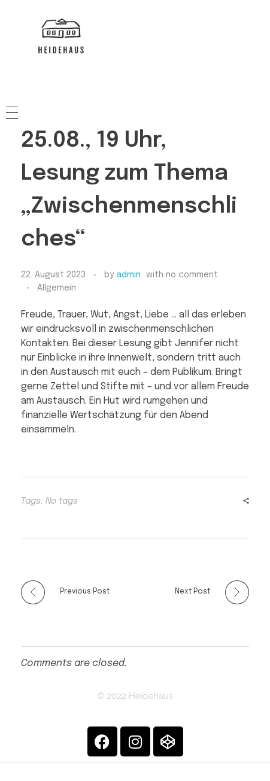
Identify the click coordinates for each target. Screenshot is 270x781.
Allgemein (56, 288)
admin (128, 275)
